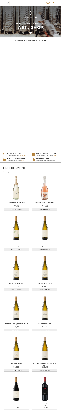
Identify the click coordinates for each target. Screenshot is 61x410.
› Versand (55, 46)
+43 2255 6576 (22, 46)
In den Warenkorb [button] (16, 100)
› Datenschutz (41, 404)
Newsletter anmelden (26, 39)
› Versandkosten (48, 391)
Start (4, 63)
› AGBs (22, 51)
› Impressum (35, 404)
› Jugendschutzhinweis (25, 404)
